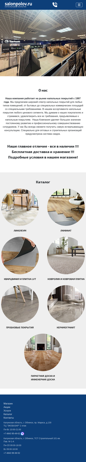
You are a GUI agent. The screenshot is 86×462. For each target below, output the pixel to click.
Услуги (7, 410)
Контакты (9, 418)
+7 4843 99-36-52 (12, 453)
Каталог (8, 414)
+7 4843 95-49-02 (12, 433)
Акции (7, 407)
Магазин (8, 403)
